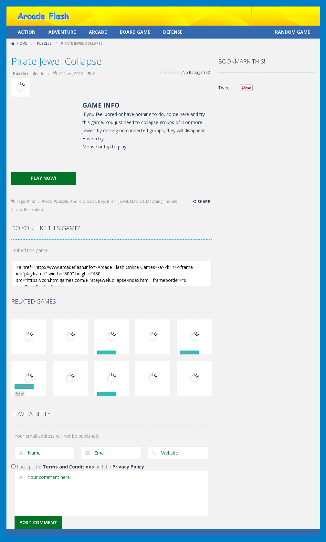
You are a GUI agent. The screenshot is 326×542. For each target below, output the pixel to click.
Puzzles (44, 43)
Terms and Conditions (68, 467)
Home (22, 43)
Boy (101, 201)
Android (77, 201)
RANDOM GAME (292, 32)
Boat (91, 201)
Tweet (224, 88)
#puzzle (61, 201)
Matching (154, 201)
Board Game (135, 32)
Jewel (123, 201)
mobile (170, 201)
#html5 (33, 201)
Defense (173, 32)
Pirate (16, 209)
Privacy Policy (128, 467)
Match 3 (137, 201)
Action (27, 32)
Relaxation (33, 209)
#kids (47, 201)
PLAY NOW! (43, 178)
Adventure (62, 32)
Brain (112, 201)
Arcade (98, 32)
